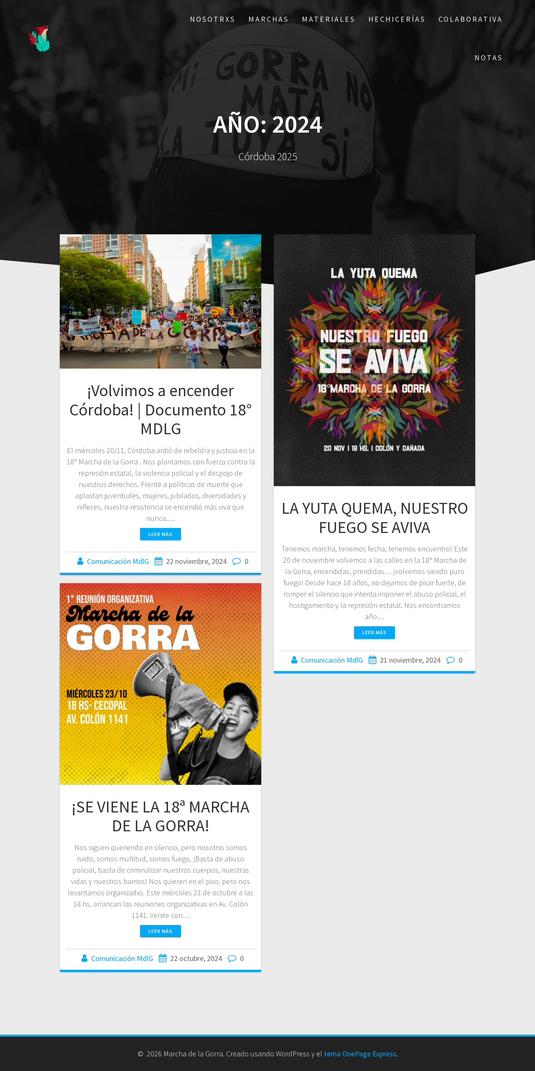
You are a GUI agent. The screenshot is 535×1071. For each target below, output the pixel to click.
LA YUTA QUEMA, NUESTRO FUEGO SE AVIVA (374, 517)
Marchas (268, 19)
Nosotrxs (212, 19)
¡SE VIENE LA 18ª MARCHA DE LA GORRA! (160, 816)
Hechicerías (396, 19)
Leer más (160, 534)
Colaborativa (470, 19)
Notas (488, 57)
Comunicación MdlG (118, 561)
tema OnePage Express (360, 1053)
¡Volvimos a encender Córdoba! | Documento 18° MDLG (160, 409)
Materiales (328, 19)
